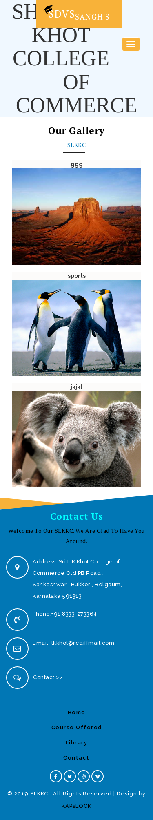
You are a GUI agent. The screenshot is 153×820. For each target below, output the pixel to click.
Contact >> (47, 677)
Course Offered (76, 727)
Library (77, 743)
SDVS (75, 12)
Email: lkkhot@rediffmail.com (73, 643)
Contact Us (76, 516)
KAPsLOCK (76, 806)
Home (77, 712)
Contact (76, 758)
